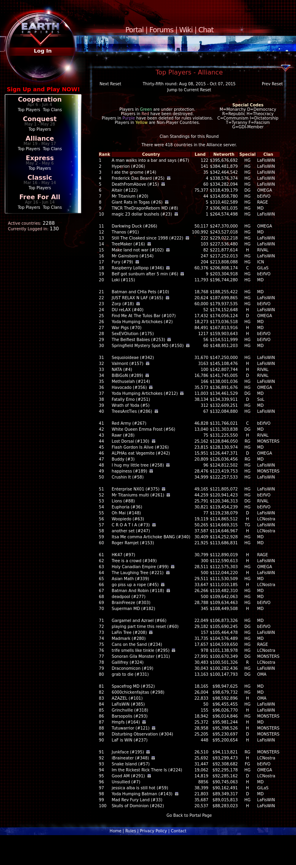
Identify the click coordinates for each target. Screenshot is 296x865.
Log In (43, 51)
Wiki (186, 29)
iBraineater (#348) (130, 758)
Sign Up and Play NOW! (43, 89)
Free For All (39, 197)
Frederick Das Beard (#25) (138, 178)
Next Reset (110, 84)
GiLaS (263, 268)
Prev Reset (272, 84)
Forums (161, 29)
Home (116, 831)
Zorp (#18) (123, 304)
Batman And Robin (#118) (138, 590)
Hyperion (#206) (128, 166)
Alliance (39, 138)
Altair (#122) (125, 190)
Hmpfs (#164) (126, 722)
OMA (261, 674)
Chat (206, 29)
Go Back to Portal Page (189, 815)
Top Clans (52, 110)
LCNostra (266, 519)
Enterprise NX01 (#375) (136, 489)
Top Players (29, 110)
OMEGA (264, 190)
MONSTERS (268, 441)
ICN (260, 262)
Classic (39, 177)
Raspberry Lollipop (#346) (138, 268)
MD (260, 208)
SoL (260, 399)
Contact (178, 831)
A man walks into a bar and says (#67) (150, 160)
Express (40, 158)
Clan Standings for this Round (189, 136)
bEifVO (264, 196)
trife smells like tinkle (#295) (140, 650)
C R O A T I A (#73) (131, 525)
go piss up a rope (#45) (135, 585)
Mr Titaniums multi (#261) (138, 495)
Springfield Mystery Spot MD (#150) (148, 345)
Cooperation (40, 99)
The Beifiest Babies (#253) (138, 339)
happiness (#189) (129, 471)
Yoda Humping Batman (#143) (142, 794)
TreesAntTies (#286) (132, 411)
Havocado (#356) (129, 387)
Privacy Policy (153, 831)
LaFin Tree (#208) (129, 632)
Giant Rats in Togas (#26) (137, 202)
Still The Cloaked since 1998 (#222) (147, 238)
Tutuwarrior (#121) (131, 728)
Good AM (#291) (128, 776)
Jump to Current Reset (189, 90)
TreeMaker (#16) (128, 244)
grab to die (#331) (130, 674)
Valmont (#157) (128, 363)
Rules (130, 831)
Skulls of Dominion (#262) (138, 806)
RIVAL (263, 250)
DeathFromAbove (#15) (135, 184)
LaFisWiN (266, 160)
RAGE (262, 202)
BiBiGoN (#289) (127, 375)
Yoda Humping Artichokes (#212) (145, 393)
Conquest (40, 119)
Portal (134, 29)
